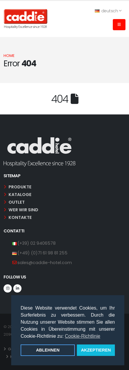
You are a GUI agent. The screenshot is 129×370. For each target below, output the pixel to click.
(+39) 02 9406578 (36, 243)
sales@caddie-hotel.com (44, 263)
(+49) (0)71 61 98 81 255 (42, 253)
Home (9, 55)
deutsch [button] (108, 11)
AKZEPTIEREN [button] (96, 350)
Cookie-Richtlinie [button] (82, 336)
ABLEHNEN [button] (47, 350)
